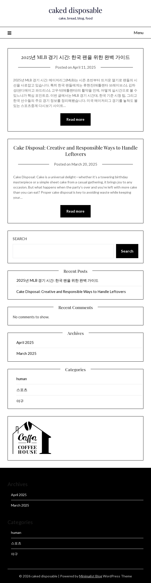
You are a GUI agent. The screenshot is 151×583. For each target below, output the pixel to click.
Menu (138, 32)
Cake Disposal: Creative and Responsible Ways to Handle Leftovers (75, 150)
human (21, 378)
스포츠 (21, 389)
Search (20, 238)
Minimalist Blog (90, 576)
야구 (20, 401)
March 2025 (26, 353)
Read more (75, 119)
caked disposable (75, 10)
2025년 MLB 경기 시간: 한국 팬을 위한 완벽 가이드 (75, 57)
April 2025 (25, 342)
